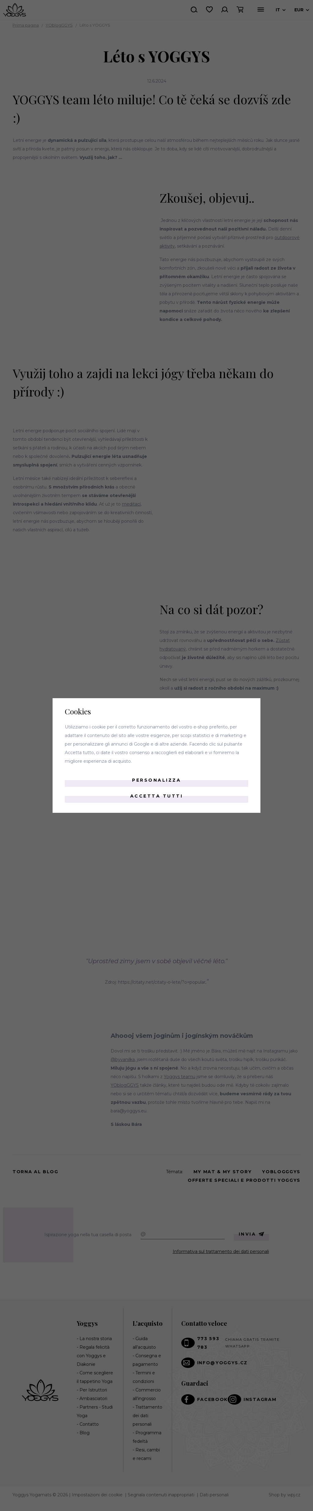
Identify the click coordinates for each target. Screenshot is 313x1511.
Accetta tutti (156, 796)
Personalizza (156, 780)
